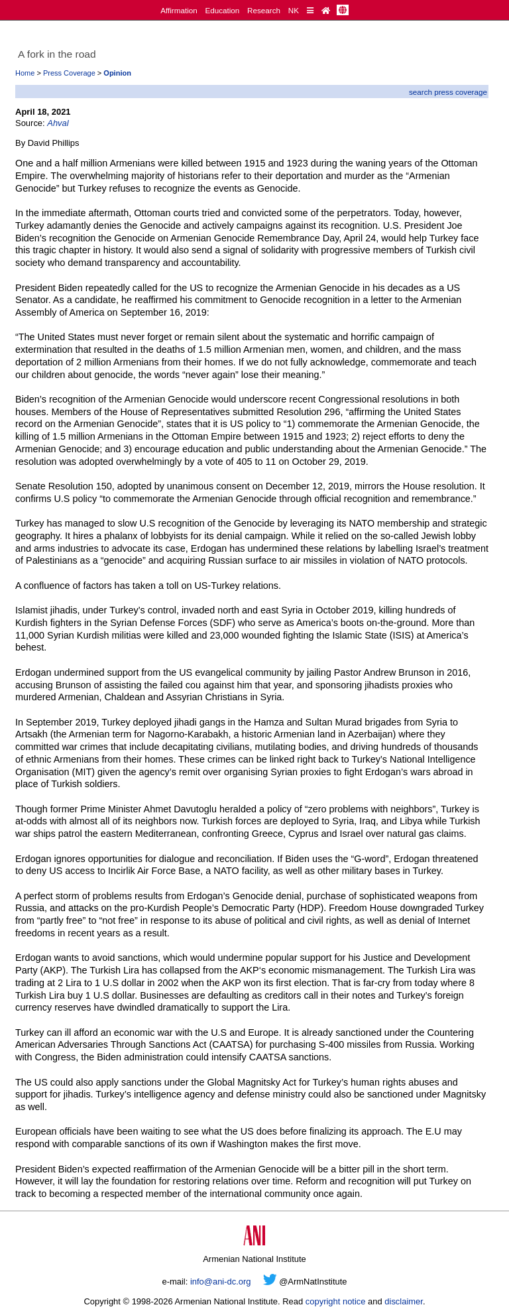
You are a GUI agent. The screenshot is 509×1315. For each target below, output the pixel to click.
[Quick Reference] (310, 10)
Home (24, 73)
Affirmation (179, 10)
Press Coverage (69, 73)
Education (222, 10)
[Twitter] (270, 1281)
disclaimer (403, 1301)
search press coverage (448, 92)
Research (263, 10)
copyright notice (336, 1301)
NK (293, 10)
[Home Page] (325, 10)
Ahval (57, 123)
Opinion (117, 73)
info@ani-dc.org (220, 1281)
